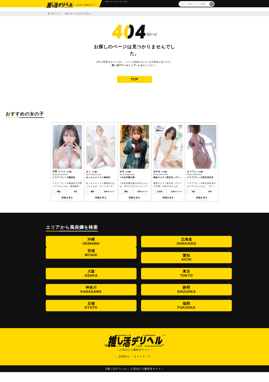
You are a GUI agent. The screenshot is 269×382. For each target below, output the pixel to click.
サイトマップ (142, 366)
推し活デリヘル (54, 13)
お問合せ (124, 366)
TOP (134, 82)
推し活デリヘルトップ (124, 65)
